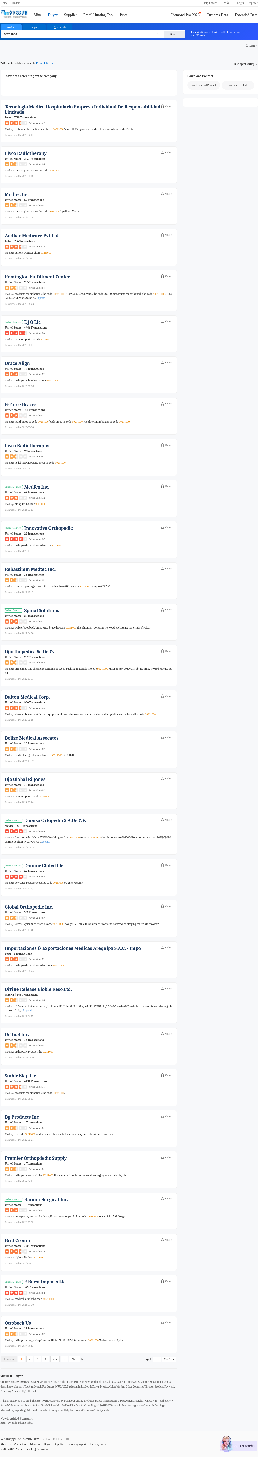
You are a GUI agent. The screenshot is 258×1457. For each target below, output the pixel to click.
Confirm (169, 1359)
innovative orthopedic (48, 528)
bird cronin (17, 1240)
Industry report (98, 1444)
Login (240, 3)
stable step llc (20, 1076)
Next (75, 1359)
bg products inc (22, 1117)
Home (4, 3)
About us (6, 1444)
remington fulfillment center (37, 277)
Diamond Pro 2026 (185, 15)
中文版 (225, 3)
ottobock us (18, 1323)
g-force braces (21, 404)
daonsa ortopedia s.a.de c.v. (55, 820)
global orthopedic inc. (29, 907)
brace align (17, 363)
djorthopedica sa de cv (30, 651)
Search (174, 34)
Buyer (53, 15)
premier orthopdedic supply (36, 1158)
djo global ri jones (25, 779)
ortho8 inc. (17, 1034)
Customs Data (217, 15)
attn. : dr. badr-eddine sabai (17, 1422)
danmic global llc (43, 866)
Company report (77, 1444)
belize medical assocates (32, 738)
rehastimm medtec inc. (30, 569)
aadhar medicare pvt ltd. (32, 236)
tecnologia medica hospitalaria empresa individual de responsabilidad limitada (83, 109)
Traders (15, 3)
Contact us (20, 1444)
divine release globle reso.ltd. (38, 989)
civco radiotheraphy (27, 445)
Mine (38, 15)
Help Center (210, 3)
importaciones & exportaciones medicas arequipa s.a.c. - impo (73, 948)
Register (253, 3)
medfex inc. (36, 487)
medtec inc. (17, 194)
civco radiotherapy (26, 153)
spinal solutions (41, 610)
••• (55, 1359)
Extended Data (246, 15)
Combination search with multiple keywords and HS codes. (216, 33)
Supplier (70, 15)
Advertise (35, 1444)
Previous (9, 1359)
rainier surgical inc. (46, 1199)
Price (124, 15)
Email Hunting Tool (98, 15)
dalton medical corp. (27, 697)
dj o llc (32, 322)
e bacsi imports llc (44, 1282)
